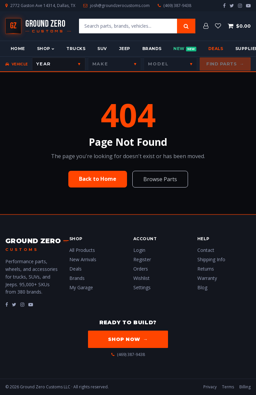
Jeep (124, 48)
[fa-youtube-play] (30, 304)
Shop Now (128, 339)
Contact (205, 250)
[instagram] (240, 5)
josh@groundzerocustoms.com (120, 5)
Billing (245, 387)
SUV (102, 48)
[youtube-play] (248, 5)
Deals (215, 48)
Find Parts (225, 64)
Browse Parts (160, 179)
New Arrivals (82, 259)
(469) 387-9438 (177, 5)
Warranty (207, 278)
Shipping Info (211, 259)
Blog (202, 287)
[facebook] (224, 5)
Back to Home (97, 178)
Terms (228, 387)
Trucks (75, 48)
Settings (142, 287)
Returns (205, 269)
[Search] (186, 26)
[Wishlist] (218, 26)
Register (142, 259)
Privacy (210, 387)
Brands (152, 48)
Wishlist (141, 278)
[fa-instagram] (22, 304)
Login (139, 250)
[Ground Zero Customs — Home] (38, 26)
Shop (45, 48)
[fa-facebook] (6, 304)
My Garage (81, 287)
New (184, 48)
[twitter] (232, 5)
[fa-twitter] (14, 304)
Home (18, 48)
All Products (82, 250)
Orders (140, 269)
